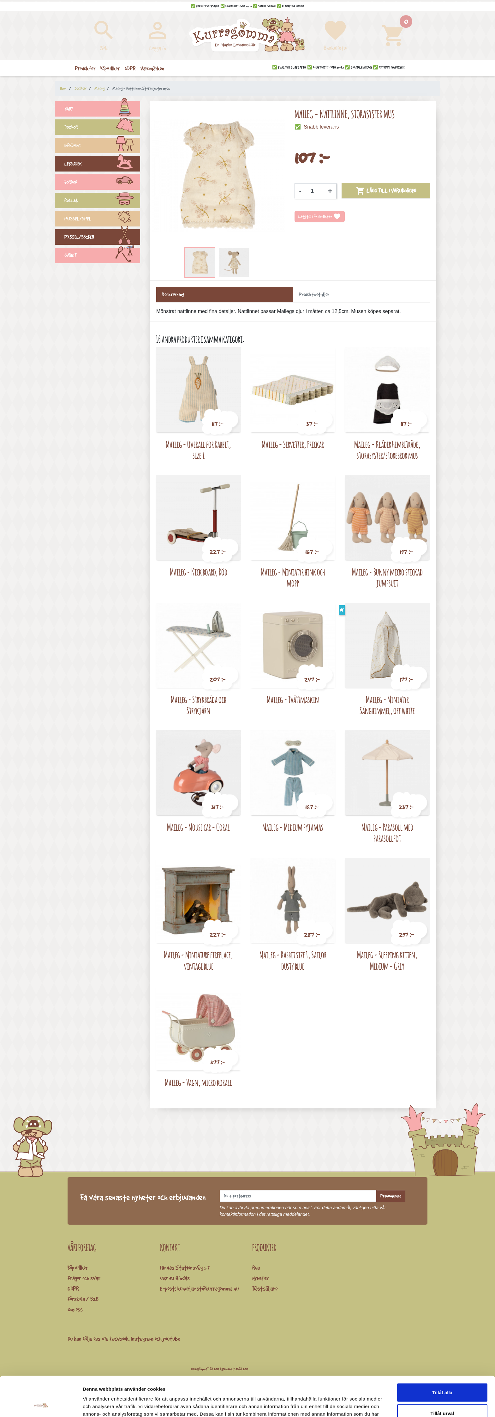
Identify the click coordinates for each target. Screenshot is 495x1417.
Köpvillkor (78, 1267)
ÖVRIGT (102, 256)
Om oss (75, 1309)
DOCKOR (102, 128)
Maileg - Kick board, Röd (198, 571)
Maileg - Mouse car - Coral (198, 827)
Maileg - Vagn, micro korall (198, 1082)
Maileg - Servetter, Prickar (293, 444)
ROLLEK (102, 201)
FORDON (102, 183)
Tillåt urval (442, 1375)
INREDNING (102, 146)
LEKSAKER (102, 164)
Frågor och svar (84, 1278)
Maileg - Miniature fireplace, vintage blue (198, 960)
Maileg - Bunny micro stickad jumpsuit (387, 577)
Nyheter (260, 1278)
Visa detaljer (343, 1404)
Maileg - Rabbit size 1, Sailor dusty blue (292, 960)
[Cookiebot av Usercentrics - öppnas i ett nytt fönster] (41, 1404)
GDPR (73, 1288)
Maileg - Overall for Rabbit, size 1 (198, 450)
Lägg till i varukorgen (386, 191)
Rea (256, 1267)
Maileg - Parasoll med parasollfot (387, 833)
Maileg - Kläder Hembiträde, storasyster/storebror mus (387, 450)
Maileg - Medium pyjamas (292, 827)
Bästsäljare (264, 1288)
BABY (102, 109)
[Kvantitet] (314, 191)
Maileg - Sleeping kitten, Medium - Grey (387, 960)
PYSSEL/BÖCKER (102, 238)
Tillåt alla (442, 1355)
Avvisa (442, 1396)
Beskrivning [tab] (173, 294)
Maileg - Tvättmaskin (293, 699)
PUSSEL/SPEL (102, 219)
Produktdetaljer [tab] (314, 294)
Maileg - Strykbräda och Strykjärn (198, 705)
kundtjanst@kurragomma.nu (208, 1288)
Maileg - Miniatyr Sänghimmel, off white (387, 705)
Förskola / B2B (83, 1298)
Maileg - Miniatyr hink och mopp (293, 577)
